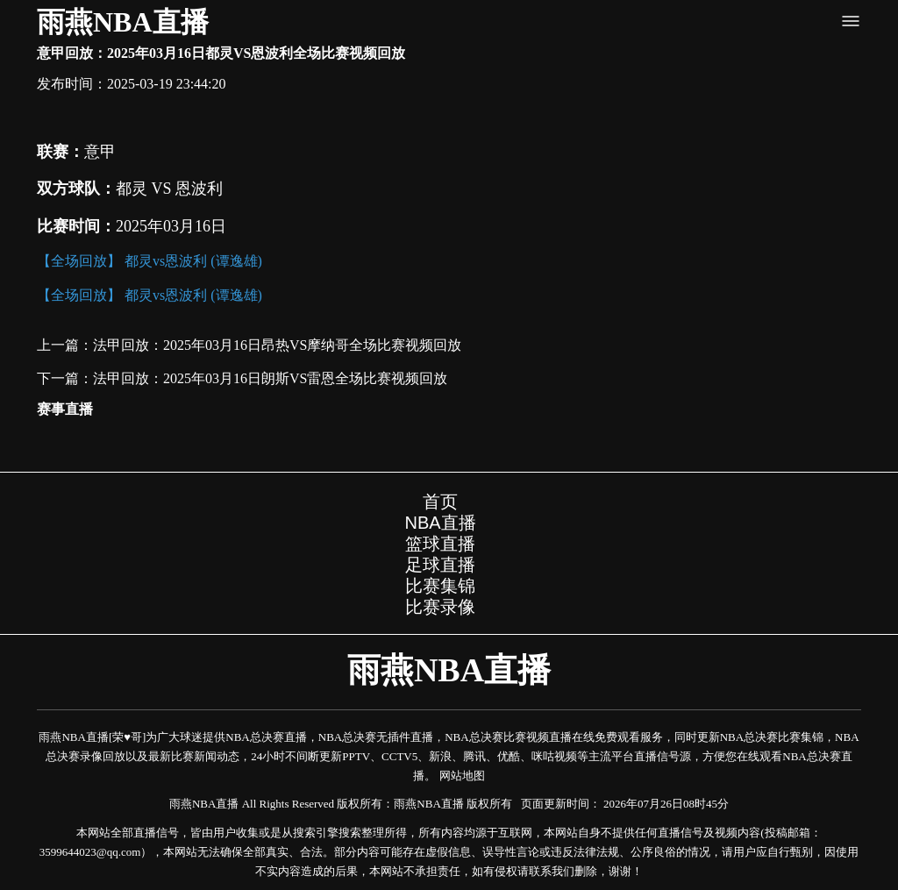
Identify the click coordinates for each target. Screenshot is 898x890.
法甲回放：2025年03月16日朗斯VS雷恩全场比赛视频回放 (270, 378)
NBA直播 (439, 522)
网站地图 (462, 775)
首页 (440, 501)
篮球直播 (440, 543)
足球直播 (440, 564)
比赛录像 (440, 606)
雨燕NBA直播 (123, 22)
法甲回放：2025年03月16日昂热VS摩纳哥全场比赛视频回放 (277, 345)
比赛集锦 (440, 585)
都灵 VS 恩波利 (169, 188)
